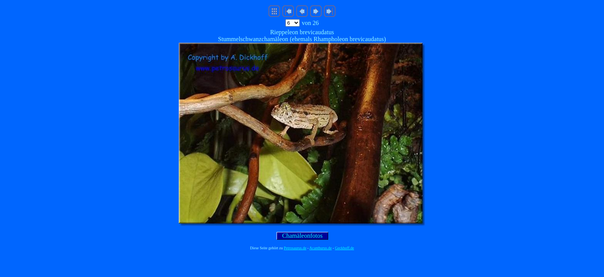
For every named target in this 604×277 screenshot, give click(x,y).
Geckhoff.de (344, 248)
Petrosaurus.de (295, 248)
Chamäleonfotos (302, 235)
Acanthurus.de (320, 248)
